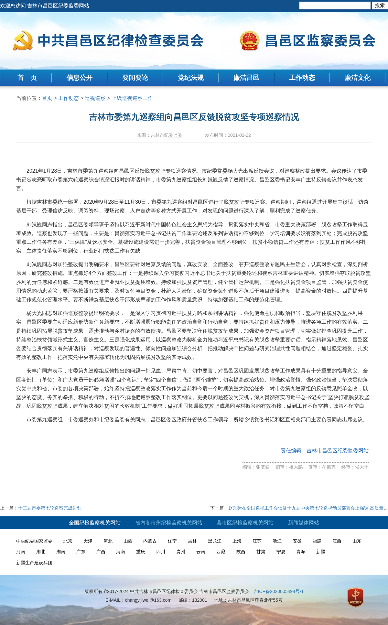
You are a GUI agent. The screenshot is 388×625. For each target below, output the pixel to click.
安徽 (297, 541)
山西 (128, 541)
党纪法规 (191, 77)
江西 (336, 541)
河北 (108, 541)
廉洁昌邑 (246, 77)
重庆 (140, 551)
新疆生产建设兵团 (34, 562)
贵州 (180, 551)
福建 (317, 541)
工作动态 (302, 77)
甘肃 (260, 551)
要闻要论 (135, 77)
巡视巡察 (95, 98)
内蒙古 (150, 541)
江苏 (257, 541)
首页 (47, 98)
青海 (300, 551)
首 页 (27, 77)
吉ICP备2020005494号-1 (278, 591)
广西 (100, 551)
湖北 (40, 551)
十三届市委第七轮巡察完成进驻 (49, 508)
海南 (120, 551)
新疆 (320, 551)
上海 (237, 541)
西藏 (220, 551)
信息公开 (79, 77)
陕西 (240, 551)
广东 (80, 551)
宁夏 (281, 551)
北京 (67, 541)
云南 (200, 551)
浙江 (277, 541)
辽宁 (172, 541)
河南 (20, 551)
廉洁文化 (358, 77)
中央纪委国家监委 (34, 541)
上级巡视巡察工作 (132, 98)
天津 (87, 541)
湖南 (60, 551)
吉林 (192, 541)
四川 (160, 551)
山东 (356, 541)
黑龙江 (214, 541)
